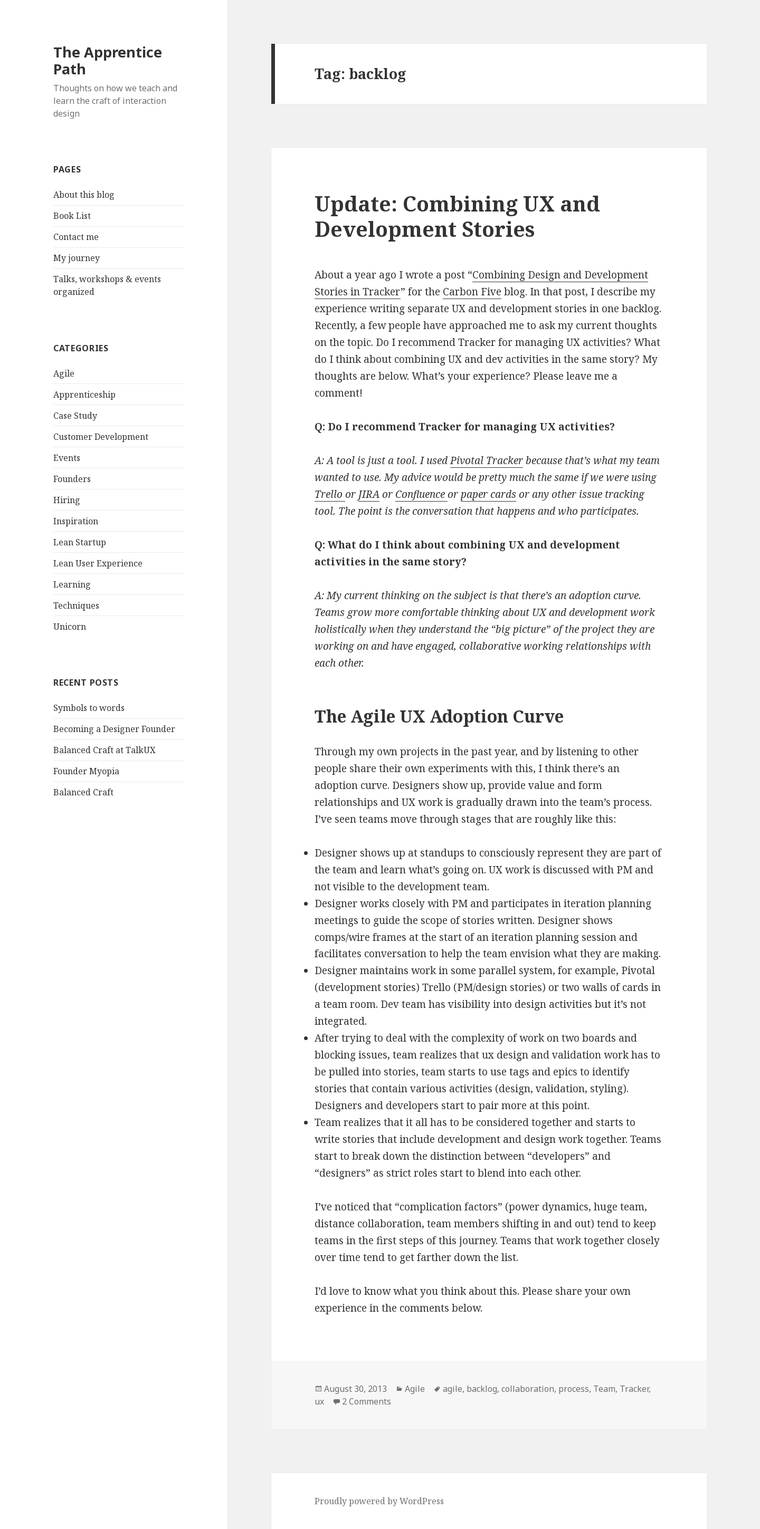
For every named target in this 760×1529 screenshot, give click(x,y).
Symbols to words (89, 708)
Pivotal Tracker (486, 460)
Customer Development (100, 437)
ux (319, 1401)
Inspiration (75, 521)
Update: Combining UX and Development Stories (457, 216)
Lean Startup (79, 542)
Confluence (421, 494)
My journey (76, 258)
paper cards (488, 494)
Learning (72, 584)
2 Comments (366, 1401)
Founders (72, 479)
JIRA (368, 494)
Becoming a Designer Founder (114, 729)
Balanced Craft (83, 792)
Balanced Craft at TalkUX (104, 750)
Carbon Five (472, 292)
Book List (72, 216)
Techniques (76, 605)
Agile (63, 373)
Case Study (75, 415)
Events (66, 458)
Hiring (66, 500)
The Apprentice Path (107, 60)
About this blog (84, 194)
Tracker (634, 1389)
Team (604, 1389)
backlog (482, 1389)
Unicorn (69, 626)
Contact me (76, 237)
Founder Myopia (86, 771)
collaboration (527, 1389)
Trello (330, 494)
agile (452, 1389)
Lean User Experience (97, 563)
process (573, 1389)
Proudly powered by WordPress (379, 1501)
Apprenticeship (84, 394)
